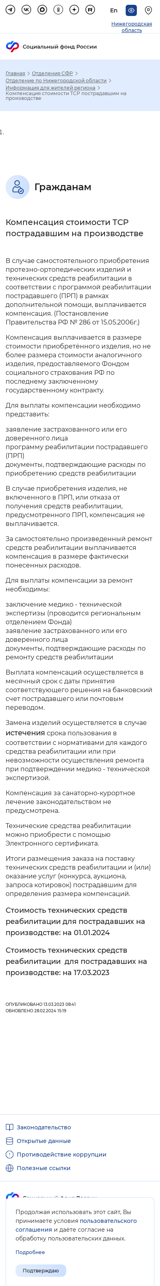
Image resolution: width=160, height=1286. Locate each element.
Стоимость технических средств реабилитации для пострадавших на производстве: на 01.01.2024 (75, 921)
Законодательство (44, 1127)
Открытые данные (44, 1141)
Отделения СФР (52, 73)
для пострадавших (101, 961)
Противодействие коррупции (62, 1154)
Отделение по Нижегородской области (56, 80)
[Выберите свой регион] (149, 10)
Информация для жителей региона (50, 88)
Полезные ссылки (44, 1168)
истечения (25, 733)
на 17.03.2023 (86, 972)
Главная (15, 73)
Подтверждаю (41, 1271)
